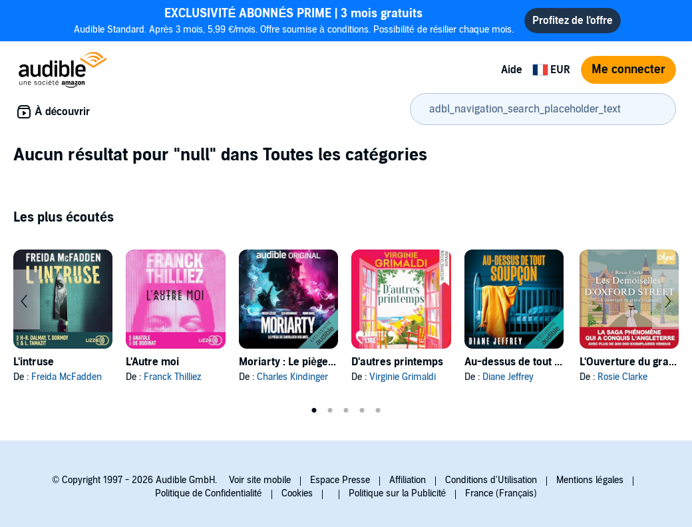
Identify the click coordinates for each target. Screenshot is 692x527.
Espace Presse (340, 480)
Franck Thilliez (172, 377)
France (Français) (501, 493)
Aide (511, 70)
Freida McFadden (66, 377)
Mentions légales (589, 480)
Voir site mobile (260, 480)
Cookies (297, 493)
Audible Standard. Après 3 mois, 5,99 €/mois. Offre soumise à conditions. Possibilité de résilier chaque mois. (294, 20)
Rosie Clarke (622, 377)
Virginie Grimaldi (402, 377)
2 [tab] (330, 410)
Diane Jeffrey (508, 377)
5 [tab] (378, 410)
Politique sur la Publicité (397, 493)
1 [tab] (314, 410)
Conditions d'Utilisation (491, 480)
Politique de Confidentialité (208, 493)
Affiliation (407, 480)
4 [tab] (362, 410)
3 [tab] (346, 410)
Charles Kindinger (292, 377)
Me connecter (628, 70)
